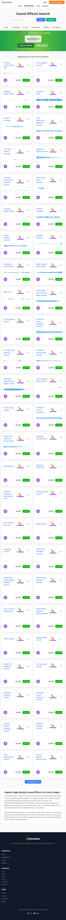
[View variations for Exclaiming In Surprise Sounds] (53, 580)
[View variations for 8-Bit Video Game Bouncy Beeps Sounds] (20, 381)
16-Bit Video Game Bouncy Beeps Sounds (41, 292)
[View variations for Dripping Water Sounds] (20, 92)
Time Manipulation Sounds (9, 757)
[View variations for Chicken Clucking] (20, 119)
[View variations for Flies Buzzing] (20, 466)
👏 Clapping (15, 27)
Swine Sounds (9, 639)
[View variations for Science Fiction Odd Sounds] (20, 610)
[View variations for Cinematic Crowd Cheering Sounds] (53, 696)
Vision (3, 877)
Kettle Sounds (41, 524)
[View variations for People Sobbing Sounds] (20, 237)
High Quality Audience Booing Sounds (42, 611)
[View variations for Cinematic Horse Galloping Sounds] (53, 322)
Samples (45, 6)
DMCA (3, 902)
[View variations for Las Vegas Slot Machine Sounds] (20, 352)
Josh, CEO (4, 884)
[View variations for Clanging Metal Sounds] (20, 209)
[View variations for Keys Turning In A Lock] (20, 523)
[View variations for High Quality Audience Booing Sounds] (53, 611)
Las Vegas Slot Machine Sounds (9, 352)
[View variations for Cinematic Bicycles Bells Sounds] (53, 352)
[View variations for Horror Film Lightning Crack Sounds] (20, 438)
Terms (3, 893)
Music (20, 6)
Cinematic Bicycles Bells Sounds (41, 352)
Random (51, 20)
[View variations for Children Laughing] (53, 209)
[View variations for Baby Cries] (20, 291)
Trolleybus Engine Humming (40, 409)
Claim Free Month (25, 45)
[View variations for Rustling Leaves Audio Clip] (20, 65)
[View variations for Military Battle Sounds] (53, 638)
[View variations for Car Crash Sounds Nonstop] (20, 151)
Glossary (3, 879)
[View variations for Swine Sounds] (20, 638)
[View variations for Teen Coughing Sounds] (53, 492)
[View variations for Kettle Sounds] (53, 523)
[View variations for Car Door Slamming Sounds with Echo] (20, 494)
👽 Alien (46, 27)
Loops (38, 6)
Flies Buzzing (8, 466)
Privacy (3, 896)
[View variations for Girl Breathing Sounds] (53, 665)
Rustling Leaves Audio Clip (9, 65)
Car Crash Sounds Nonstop (7, 151)
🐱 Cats (25, 27)
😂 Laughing (56, 27)
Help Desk (4, 882)
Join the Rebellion (57, 2)
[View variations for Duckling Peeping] (53, 236)
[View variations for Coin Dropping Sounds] (20, 320)
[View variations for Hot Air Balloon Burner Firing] (53, 757)
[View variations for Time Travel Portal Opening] (53, 179)
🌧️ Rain (5, 27)
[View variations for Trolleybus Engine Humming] (53, 409)
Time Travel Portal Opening (40, 180)
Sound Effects (29, 6)
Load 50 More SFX (33, 782)
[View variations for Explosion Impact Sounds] (53, 150)
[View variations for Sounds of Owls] (53, 92)
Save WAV (26, 80)
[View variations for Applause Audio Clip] (53, 466)
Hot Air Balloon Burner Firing (41, 757)
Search (41, 20)
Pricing (3, 874)
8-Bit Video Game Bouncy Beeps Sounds (9, 381)
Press (3, 872)
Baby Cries (8, 292)
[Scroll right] (62, 27)
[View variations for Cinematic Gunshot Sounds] (20, 695)
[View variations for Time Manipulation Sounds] (20, 757)
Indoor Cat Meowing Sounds (8, 666)
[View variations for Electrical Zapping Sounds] (53, 726)
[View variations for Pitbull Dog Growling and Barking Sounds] (20, 581)
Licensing (4, 899)
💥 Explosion (35, 27)
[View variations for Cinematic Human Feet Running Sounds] (20, 181)
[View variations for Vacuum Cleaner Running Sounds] (20, 727)
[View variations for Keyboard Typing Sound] (53, 437)
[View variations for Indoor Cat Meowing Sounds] (20, 666)
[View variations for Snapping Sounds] (20, 550)
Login (45, 2)
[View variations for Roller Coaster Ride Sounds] (53, 265)
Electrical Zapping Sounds (39, 726)
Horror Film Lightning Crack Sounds (9, 438)
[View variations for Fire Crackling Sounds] (53, 64)
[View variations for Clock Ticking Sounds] (20, 408)
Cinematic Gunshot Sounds (7, 695)
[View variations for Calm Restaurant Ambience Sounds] (53, 121)
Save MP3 (18, 80)
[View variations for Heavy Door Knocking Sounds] (53, 551)
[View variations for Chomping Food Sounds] (20, 265)
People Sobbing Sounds (7, 237)
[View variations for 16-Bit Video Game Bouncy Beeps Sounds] (53, 292)
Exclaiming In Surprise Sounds (41, 580)
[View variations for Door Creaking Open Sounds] (53, 380)
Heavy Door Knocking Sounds (40, 551)
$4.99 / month (42, 45)
